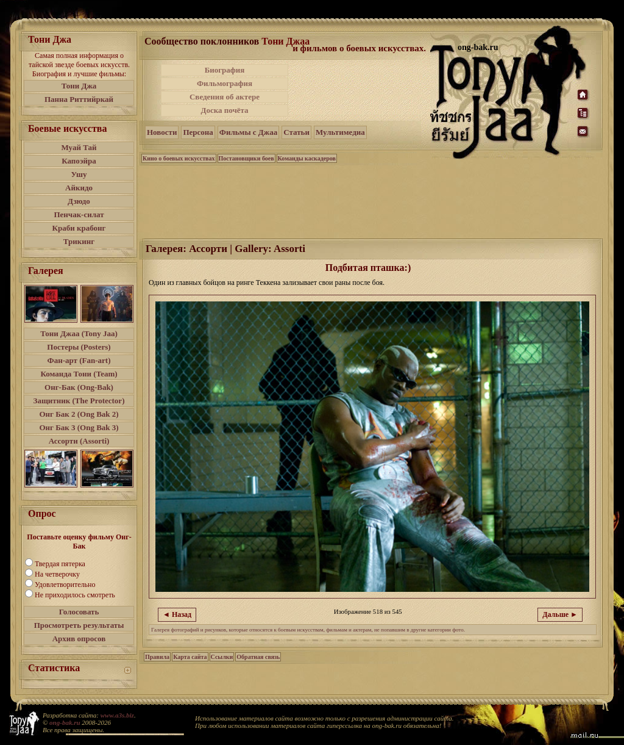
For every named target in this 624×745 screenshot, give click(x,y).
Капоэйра (79, 160)
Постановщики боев (246, 158)
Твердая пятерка (60, 564)
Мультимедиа (340, 132)
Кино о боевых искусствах (179, 158)
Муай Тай (78, 147)
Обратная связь (258, 656)
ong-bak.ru (64, 722)
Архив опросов (79, 638)
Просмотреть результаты (79, 625)
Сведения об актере (225, 96)
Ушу (79, 174)
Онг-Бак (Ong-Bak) (78, 387)
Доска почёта (224, 110)
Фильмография (224, 83)
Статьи (296, 132)
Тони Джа (79, 85)
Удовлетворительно (65, 584)
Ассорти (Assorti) (79, 440)
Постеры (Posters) (78, 346)
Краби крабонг (79, 227)
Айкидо (79, 187)
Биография (225, 69)
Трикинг (78, 241)
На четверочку (57, 574)
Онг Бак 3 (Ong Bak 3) (78, 427)
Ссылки (222, 656)
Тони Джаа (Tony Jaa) (79, 333)
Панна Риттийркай (78, 99)
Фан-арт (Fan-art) (79, 360)
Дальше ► (560, 614)
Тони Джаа (285, 41)
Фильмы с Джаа (248, 132)
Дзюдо (79, 201)
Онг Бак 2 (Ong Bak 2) (78, 414)
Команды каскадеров (307, 158)
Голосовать (79, 611)
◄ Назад (177, 614)
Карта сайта (190, 656)
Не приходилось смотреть (75, 595)
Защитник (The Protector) (79, 400)
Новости (162, 132)
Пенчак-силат (79, 214)
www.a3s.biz (117, 715)
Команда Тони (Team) (78, 373)
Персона (198, 132)
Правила (157, 656)
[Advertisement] (360, 90)
